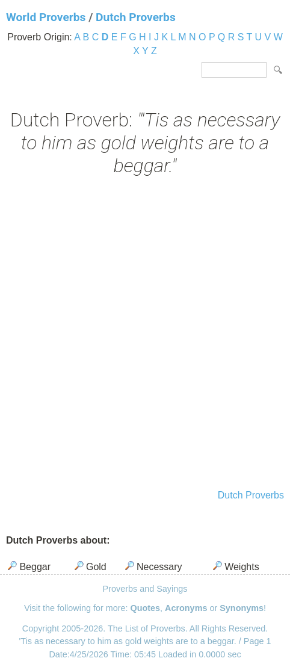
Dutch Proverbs (136, 17)
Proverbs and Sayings (145, 589)
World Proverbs (45, 17)
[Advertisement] (145, 334)
